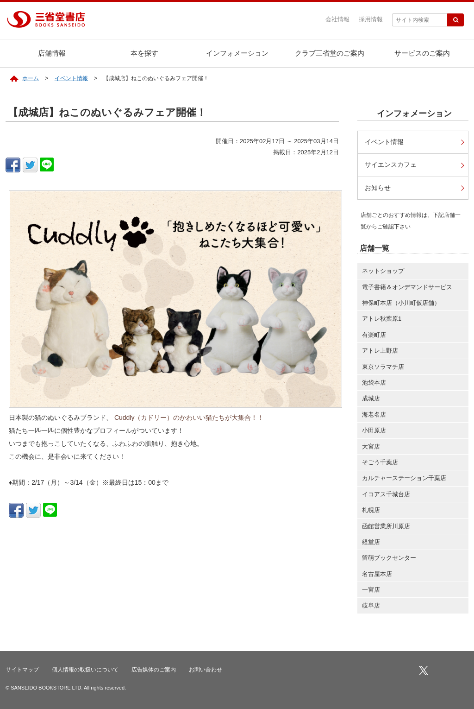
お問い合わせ (205, 669)
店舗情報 (52, 53)
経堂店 (371, 541)
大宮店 (371, 446)
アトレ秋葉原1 (381, 318)
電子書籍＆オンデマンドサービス (407, 287)
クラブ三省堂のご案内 (329, 53)
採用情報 (371, 19)
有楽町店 (374, 334)
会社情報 (337, 19)
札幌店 (371, 509)
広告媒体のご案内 (153, 669)
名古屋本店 (377, 573)
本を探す (144, 53)
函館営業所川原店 (386, 526)
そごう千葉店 (380, 462)
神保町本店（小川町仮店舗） (401, 302)
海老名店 (374, 414)
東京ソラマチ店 (383, 366)
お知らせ (378, 187)
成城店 (371, 398)
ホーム (30, 78)
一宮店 (371, 589)
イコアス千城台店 (386, 494)
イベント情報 (71, 78)
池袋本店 (374, 382)
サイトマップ (22, 669)
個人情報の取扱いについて (85, 669)
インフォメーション (237, 53)
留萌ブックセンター (389, 557)
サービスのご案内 (422, 53)
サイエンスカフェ (391, 164)
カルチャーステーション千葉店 (404, 478)
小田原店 (374, 430)
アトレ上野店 (380, 350)
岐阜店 (371, 605)
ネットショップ (383, 270)
